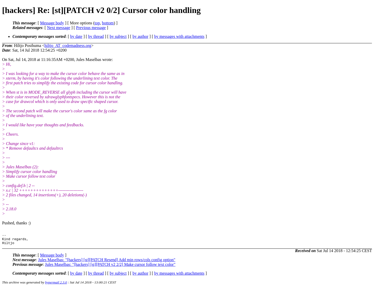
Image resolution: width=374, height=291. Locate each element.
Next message (58, 27)
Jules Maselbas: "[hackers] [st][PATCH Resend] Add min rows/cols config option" (106, 262)
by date (76, 36)
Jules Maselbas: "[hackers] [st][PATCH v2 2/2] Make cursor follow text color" (110, 267)
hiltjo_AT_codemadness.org (67, 45)
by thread (96, 36)
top (97, 23)
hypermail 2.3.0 (56, 285)
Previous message (91, 27)
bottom (107, 23)
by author (140, 36)
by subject (118, 36)
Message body (52, 23)
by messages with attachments (179, 36)
